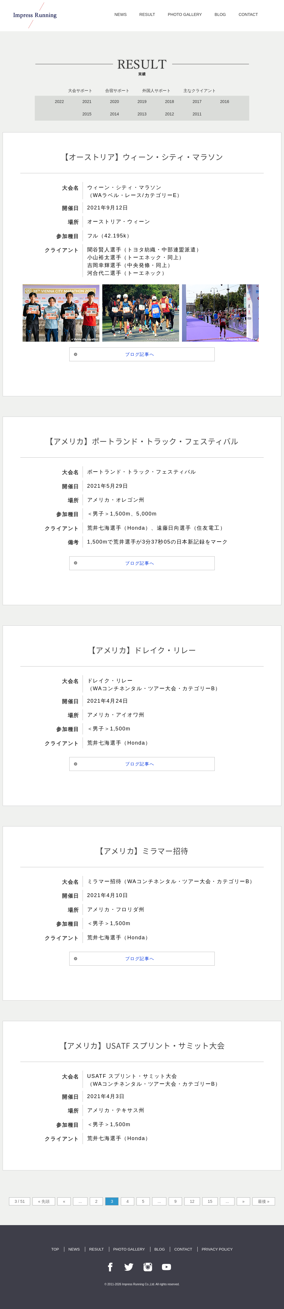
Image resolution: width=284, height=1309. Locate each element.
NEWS (120, 14)
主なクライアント (199, 90)
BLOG (220, 14)
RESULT (147, 14)
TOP (55, 1249)
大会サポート (80, 90)
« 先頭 (44, 1201)
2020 (114, 101)
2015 (86, 114)
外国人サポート (156, 90)
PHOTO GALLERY (185, 14)
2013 (141, 114)
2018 (169, 101)
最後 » (264, 1201)
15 (210, 1201)
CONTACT (248, 14)
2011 (197, 114)
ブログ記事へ (139, 354)
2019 (141, 101)
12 (192, 1201)
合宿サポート (117, 90)
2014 (114, 114)
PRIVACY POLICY (217, 1249)
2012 (169, 114)
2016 (224, 101)
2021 (86, 101)
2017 (197, 101)
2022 (59, 101)
